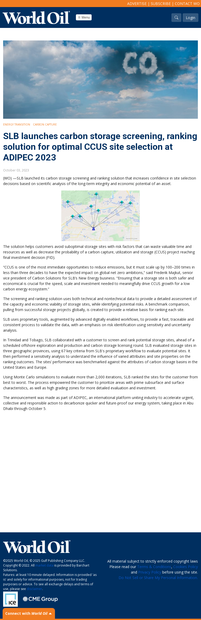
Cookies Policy (185, 566)
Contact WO (187, 3)
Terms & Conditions (154, 566)
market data (44, 565)
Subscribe (161, 3)
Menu (84, 17)
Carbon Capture (45, 124)
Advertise (137, 3)
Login (190, 17)
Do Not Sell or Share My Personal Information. (158, 577)
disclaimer (34, 589)
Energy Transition (16, 124)
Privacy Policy (149, 572)
